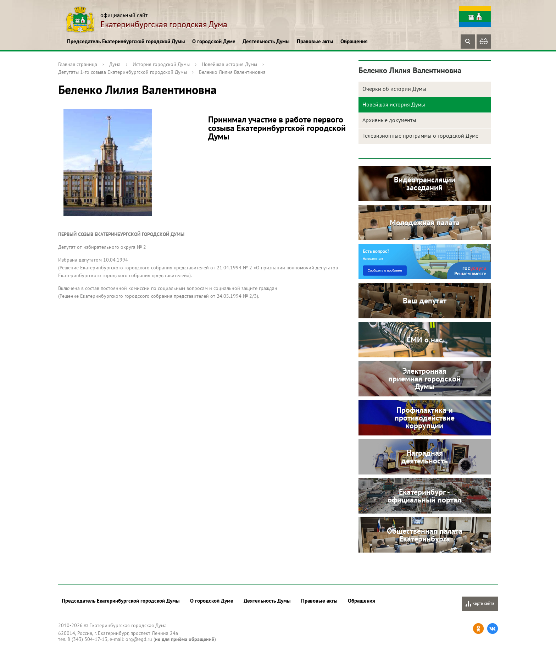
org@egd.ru (139, 639)
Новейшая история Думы (229, 64)
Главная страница (77, 64)
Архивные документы (389, 120)
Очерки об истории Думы (394, 88)
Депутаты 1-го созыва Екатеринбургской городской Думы (122, 72)
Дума (115, 64)
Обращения (354, 41)
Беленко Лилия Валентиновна (232, 72)
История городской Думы (161, 64)
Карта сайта (480, 603)
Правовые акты (315, 41)
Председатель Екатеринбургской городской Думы (126, 41)
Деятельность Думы (266, 41)
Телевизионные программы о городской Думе (420, 135)
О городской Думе (213, 41)
